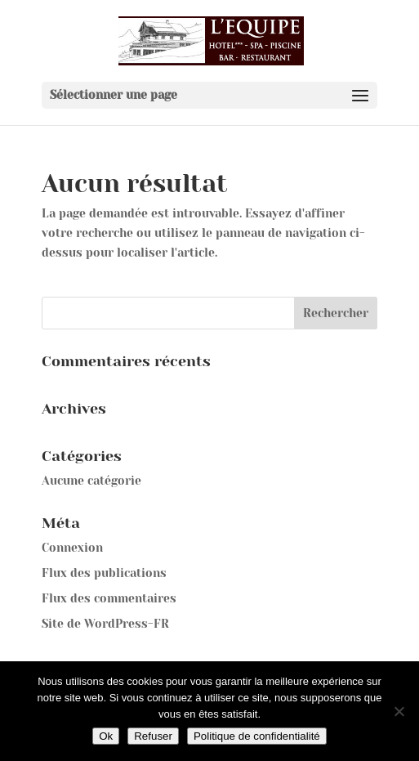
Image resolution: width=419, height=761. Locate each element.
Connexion (72, 547)
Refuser (153, 736)
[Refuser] (398, 711)
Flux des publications (104, 573)
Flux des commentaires (109, 598)
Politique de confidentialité (257, 736)
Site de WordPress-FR (105, 623)
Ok (106, 736)
